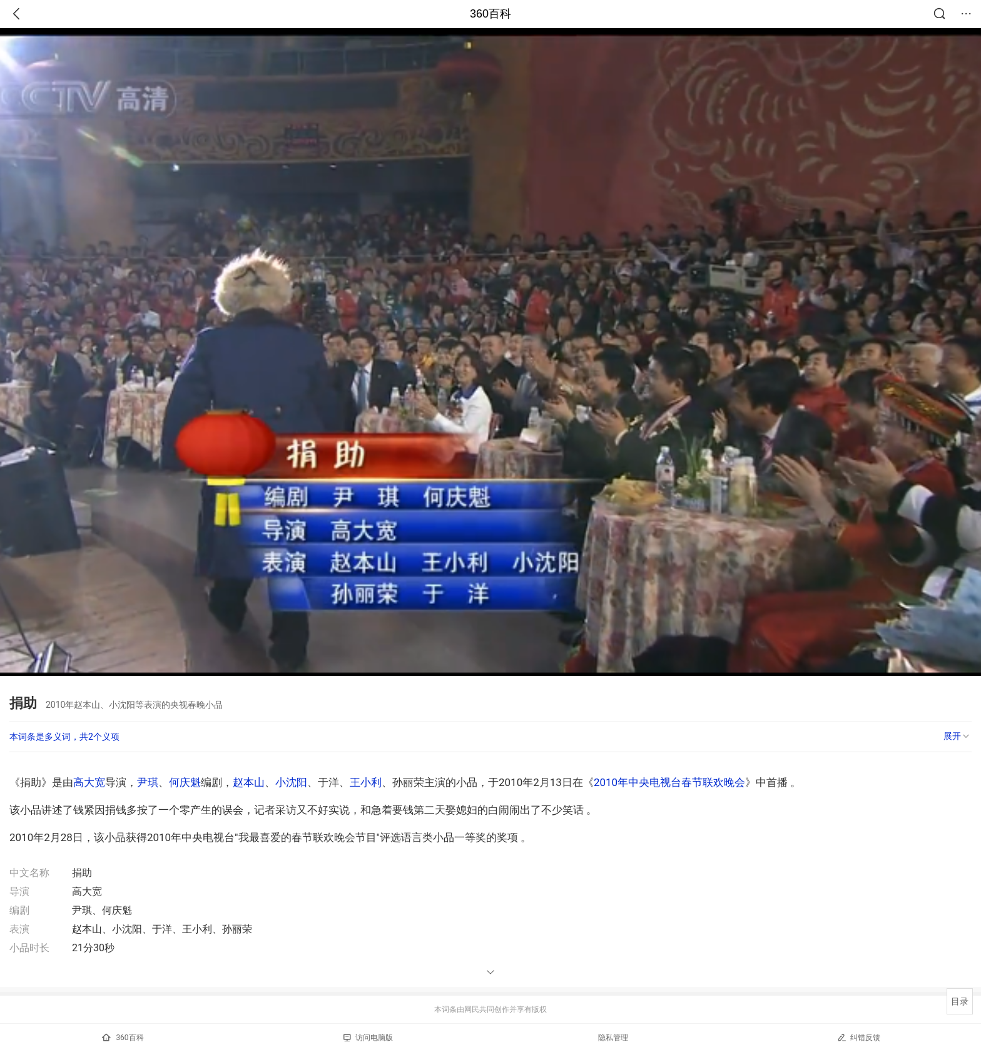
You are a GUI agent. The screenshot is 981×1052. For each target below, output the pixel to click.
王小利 (366, 782)
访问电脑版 (368, 1037)
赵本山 (249, 782)
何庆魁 (185, 782)
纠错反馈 (858, 1037)
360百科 (490, 14)
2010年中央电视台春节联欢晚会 (669, 782)
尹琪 (147, 782)
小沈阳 (291, 782)
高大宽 (89, 782)
